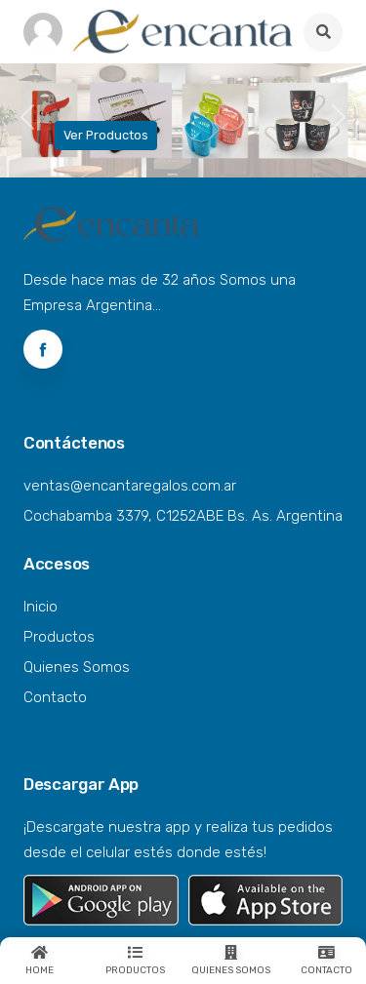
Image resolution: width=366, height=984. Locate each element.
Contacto (55, 697)
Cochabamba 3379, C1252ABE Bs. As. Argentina (183, 516)
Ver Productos (105, 135)
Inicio (40, 606)
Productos (59, 637)
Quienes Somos (76, 667)
